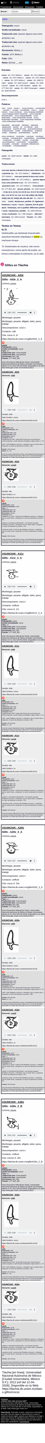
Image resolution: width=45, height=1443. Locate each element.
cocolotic (17, 140)
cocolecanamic (16, 138)
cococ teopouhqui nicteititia (30, 119)
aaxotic (16, 127)
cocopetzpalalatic (20, 146)
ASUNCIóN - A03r (13, 275)
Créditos (39, 7)
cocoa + (17, 108)
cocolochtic (7, 140)
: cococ (12, 283)
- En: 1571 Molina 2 (14, 80)
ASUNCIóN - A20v (13, 827)
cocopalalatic (33, 142)
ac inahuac (28, 127)
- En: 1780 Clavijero (20, 86)
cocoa (9, 108)
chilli (13, 375)
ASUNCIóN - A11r (13, 553)
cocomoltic (34, 140)
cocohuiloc (20, 136)
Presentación (5, 7)
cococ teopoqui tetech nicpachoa (15, 114)
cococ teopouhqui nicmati (22, 118)
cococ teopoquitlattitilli (23, 116)
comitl (13, 465)
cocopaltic (6, 144)
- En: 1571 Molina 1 (12, 75)
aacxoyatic (16, 125)
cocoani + (7, 110)
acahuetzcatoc (7, 131)
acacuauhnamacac (35, 129)
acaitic (17, 131)
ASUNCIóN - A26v (13, 1102)
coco (3, 108)
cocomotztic (21, 142)
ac (21, 127)
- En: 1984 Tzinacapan (25, 88)
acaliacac (38, 131)
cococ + (34, 110)
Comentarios (24, 1422)
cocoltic (25, 140)
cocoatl (15, 110)
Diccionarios (18, 7)
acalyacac (13, 133)
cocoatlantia (24, 110)
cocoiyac (5, 138)
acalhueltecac (27, 131)
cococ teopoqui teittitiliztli (33, 112)
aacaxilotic (6, 125)
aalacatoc (34, 125)
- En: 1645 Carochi (18, 83)
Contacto (4, 1399)
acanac (35, 133)
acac (36, 127)
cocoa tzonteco (28, 108)
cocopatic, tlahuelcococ (30, 144)
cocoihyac (39, 136)
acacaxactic (6, 129)
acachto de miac (19, 129)
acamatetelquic (24, 133)
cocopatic (15, 144)
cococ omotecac (15, 112)
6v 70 (4, 229)
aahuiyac (25, 125)
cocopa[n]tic (6, 146)
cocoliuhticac (29, 138)
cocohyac (30, 136)
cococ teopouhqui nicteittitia (13, 121)
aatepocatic (6, 127)
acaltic (4, 133)
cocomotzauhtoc (8, 142)
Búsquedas (29, 7)
